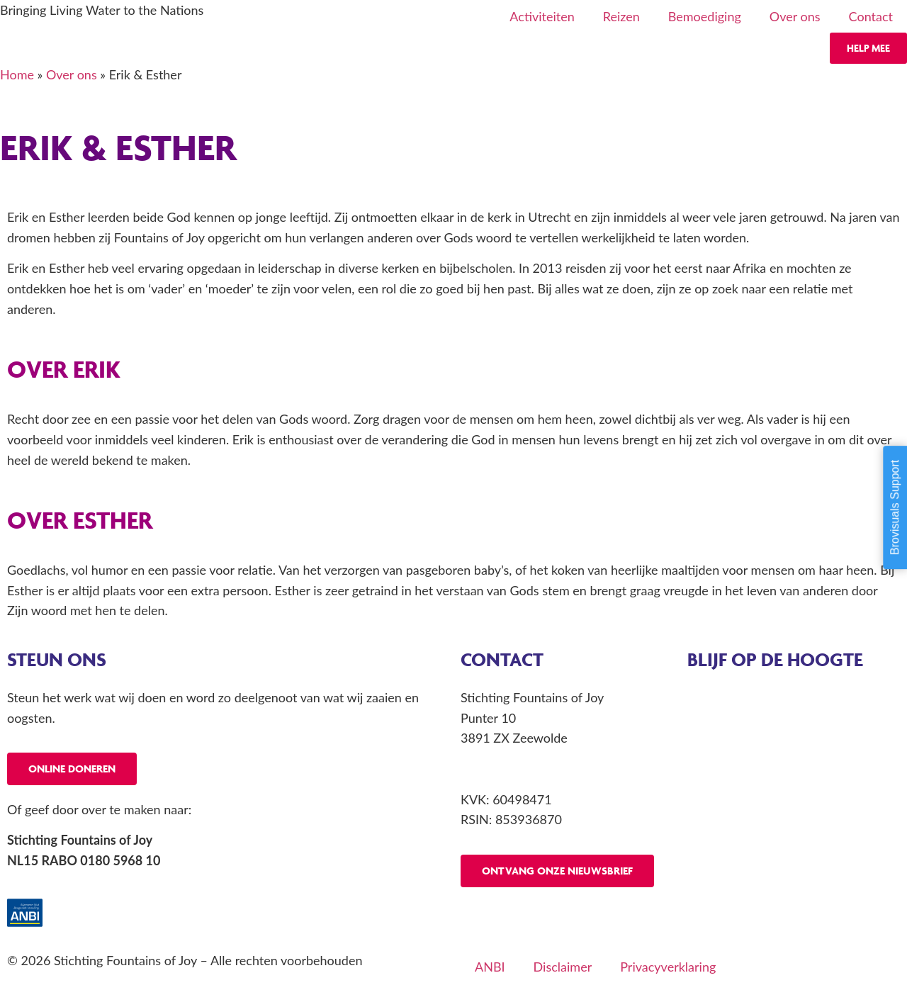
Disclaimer (563, 966)
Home (17, 74)
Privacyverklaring (668, 966)
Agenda (708, 697)
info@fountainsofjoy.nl (523, 768)
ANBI (490, 966)
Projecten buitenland (745, 799)
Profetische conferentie (752, 779)
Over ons (795, 16)
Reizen (621, 16)
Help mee (868, 48)
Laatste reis (719, 738)
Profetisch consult (737, 758)
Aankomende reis (735, 718)
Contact (871, 16)
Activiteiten (541, 16)
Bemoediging (704, 16)
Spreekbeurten (728, 819)
